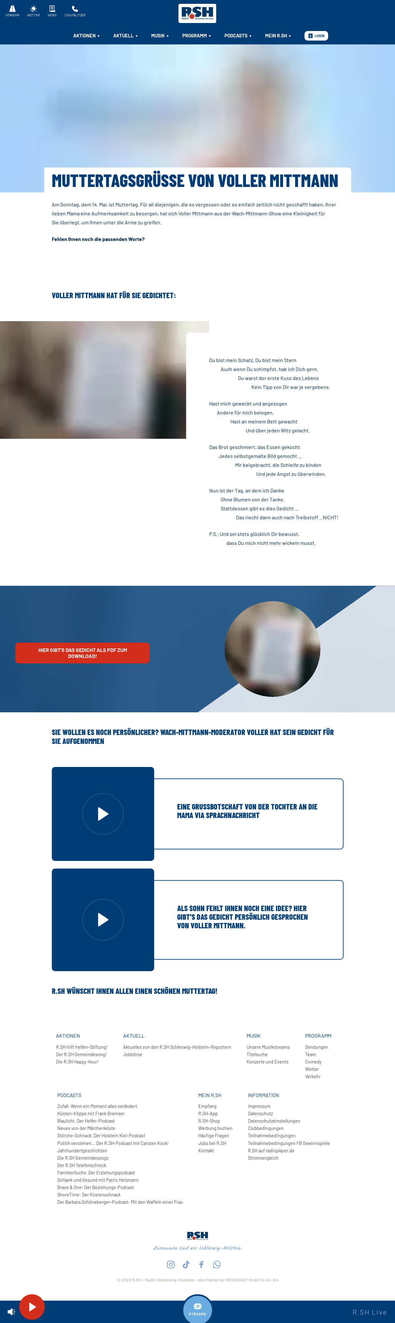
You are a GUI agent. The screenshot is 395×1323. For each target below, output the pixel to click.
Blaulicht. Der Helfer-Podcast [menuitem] (86, 1121)
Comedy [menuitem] (313, 1061)
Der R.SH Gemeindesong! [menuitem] (81, 1054)
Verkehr (12, 11)
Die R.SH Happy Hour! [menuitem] (77, 1061)
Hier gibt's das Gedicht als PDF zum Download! (82, 653)
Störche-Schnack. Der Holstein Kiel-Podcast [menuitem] (101, 1135)
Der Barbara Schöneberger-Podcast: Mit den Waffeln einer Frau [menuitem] (120, 1202)
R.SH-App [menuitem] (208, 1113)
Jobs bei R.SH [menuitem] (212, 1143)
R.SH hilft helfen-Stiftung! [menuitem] (82, 1047)
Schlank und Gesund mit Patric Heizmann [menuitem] (98, 1180)
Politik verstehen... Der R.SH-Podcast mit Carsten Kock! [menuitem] (113, 1143)
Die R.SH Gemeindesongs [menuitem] (82, 1158)
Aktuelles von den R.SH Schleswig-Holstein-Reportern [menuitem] (177, 1047)
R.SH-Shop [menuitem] (209, 1121)
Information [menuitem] (263, 1095)
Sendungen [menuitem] (316, 1047)
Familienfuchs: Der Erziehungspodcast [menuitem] (96, 1172)
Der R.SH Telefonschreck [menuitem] (81, 1165)
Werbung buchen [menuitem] (215, 1128)
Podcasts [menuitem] (238, 35)
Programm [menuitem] (197, 35)
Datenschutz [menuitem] (260, 1113)
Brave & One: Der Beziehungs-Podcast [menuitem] (95, 1187)
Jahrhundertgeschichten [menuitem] (82, 1150)
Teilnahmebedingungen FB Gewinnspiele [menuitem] (289, 1143)
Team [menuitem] (310, 1054)
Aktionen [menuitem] (86, 35)
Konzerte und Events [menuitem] (267, 1061)
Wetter (33, 11)
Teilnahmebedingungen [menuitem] (272, 1135)
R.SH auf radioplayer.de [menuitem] (271, 1150)
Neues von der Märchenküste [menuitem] (86, 1128)
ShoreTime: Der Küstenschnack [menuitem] (89, 1194)
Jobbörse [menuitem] (132, 1054)
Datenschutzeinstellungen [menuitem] (274, 1121)
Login (316, 36)
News (52, 11)
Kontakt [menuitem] (206, 1150)
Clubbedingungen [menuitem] (266, 1128)
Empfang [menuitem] (207, 1106)
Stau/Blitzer (75, 11)
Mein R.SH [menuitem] (278, 35)
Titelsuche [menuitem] (257, 1054)
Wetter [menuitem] (312, 1069)
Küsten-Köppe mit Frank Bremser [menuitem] (91, 1113)
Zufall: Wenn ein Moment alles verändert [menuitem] (97, 1106)
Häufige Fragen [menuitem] (213, 1135)
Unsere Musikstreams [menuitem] (268, 1047)
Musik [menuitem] (160, 35)
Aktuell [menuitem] (125, 35)
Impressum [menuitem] (259, 1106)
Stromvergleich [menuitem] (263, 1158)
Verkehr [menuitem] (312, 1076)
